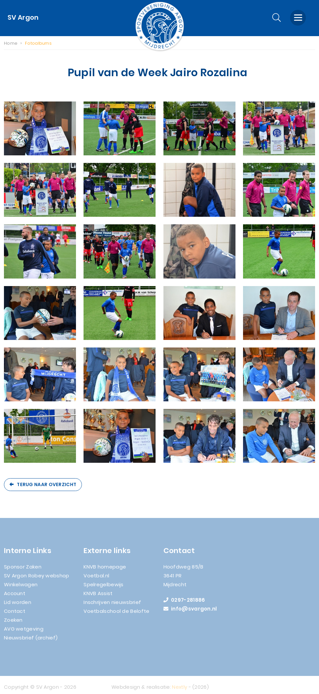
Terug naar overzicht (46, 484)
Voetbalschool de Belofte (116, 613)
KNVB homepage (105, 569)
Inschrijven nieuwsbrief (112, 604)
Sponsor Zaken (22, 569)
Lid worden (17, 604)
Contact (14, 613)
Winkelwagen (20, 586)
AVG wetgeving (23, 631)
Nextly (179, 689)
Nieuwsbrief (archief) (31, 640)
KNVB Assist (98, 595)
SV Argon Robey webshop (36, 577)
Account (14, 595)
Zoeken (13, 622)
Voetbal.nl (96, 577)
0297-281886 (184, 602)
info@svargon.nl (190, 611)
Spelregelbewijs (104, 586)
